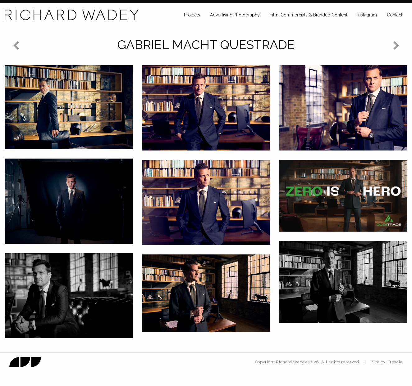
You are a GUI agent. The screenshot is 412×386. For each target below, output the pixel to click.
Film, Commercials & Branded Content (308, 14)
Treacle (395, 362)
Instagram (367, 14)
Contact (394, 14)
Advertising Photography (235, 14)
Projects (192, 14)
